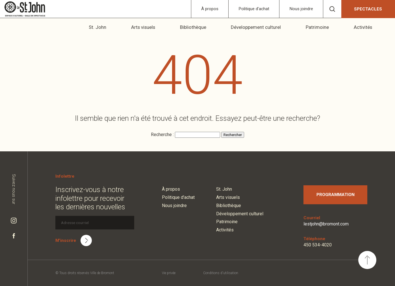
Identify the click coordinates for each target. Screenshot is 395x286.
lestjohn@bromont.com (326, 224)
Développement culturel (264, 27)
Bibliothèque (203, 27)
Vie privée (168, 273)
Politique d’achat (253, 8)
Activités (367, 27)
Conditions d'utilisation (220, 273)
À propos (209, 8)
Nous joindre (301, 8)
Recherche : (163, 134)
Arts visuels (155, 27)
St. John (111, 27)
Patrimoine (323, 27)
